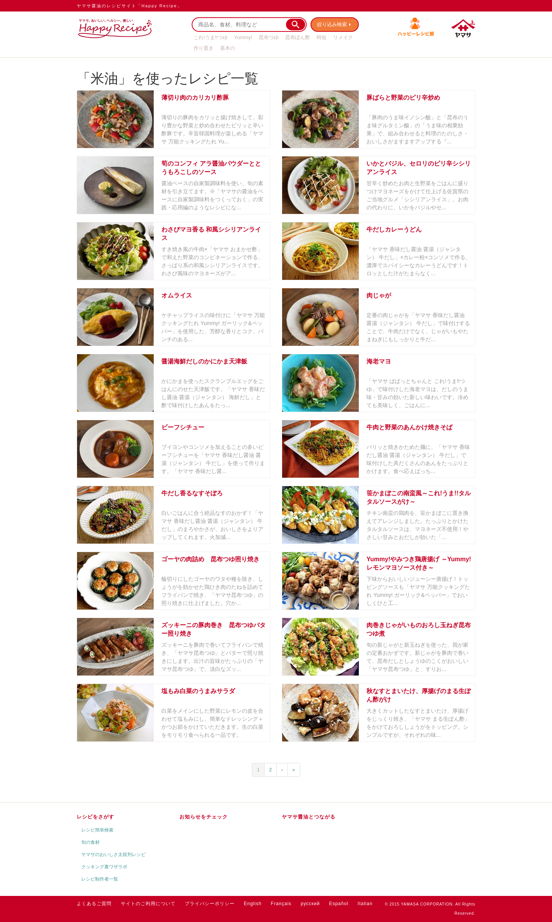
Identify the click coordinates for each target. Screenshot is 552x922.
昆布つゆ (269, 37)
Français (281, 903)
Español (338, 903)
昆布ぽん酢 (297, 37)
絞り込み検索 (332, 24)
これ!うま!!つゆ (211, 37)
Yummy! (243, 37)
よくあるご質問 (94, 903)
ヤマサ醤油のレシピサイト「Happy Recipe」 (129, 5)
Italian (365, 903)
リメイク (343, 37)
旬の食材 (90, 842)
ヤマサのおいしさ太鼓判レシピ (113, 854)
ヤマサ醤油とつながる (308, 817)
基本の (227, 48)
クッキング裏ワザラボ (104, 866)
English (252, 903)
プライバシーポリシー (210, 903)
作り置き (204, 48)
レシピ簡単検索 (97, 830)
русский (310, 903)
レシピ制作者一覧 (99, 879)
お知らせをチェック (203, 817)
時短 (322, 37)
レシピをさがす (95, 817)
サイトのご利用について (148, 903)
